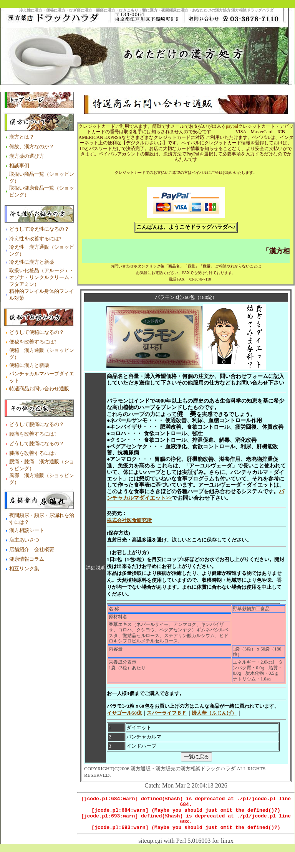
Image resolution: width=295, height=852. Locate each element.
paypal (232, 119)
